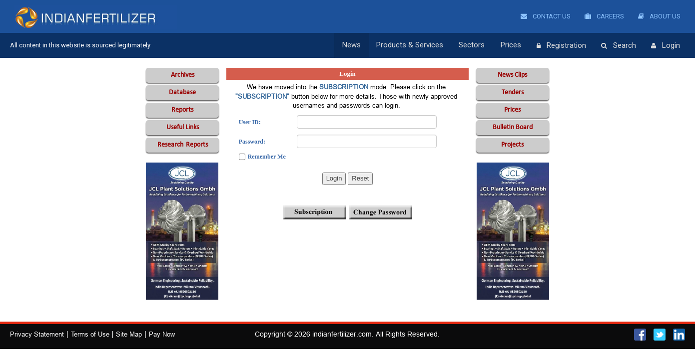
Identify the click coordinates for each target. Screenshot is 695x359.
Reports (182, 110)
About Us (659, 16)
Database (182, 92)
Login (665, 45)
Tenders (513, 92)
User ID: (250, 122)
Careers (604, 16)
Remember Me (267, 156)
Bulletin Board (513, 127)
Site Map (129, 334)
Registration (561, 45)
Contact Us (546, 16)
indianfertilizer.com (342, 334)
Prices (511, 45)
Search (618, 45)
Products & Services (411, 45)
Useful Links (182, 127)
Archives (182, 75)
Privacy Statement (37, 334)
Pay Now (162, 334)
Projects (512, 145)
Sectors (473, 45)
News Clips (512, 75)
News (354, 45)
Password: (252, 141)
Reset (360, 178)
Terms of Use (90, 334)
